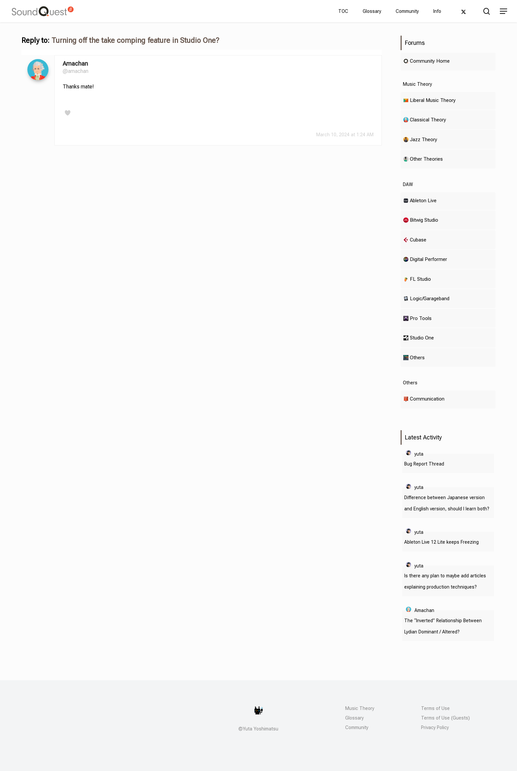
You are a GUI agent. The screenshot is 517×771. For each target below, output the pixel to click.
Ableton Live (423, 200)
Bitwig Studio (424, 220)
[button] (504, 11)
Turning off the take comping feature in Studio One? (135, 40)
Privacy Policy (435, 727)
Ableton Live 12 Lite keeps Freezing (441, 542)
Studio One (422, 338)
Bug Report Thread (424, 464)
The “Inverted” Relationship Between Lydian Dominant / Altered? (443, 626)
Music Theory (359, 708)
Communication (427, 399)
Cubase (418, 240)
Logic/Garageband (429, 298)
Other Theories (426, 159)
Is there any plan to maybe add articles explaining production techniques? (445, 581)
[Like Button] (68, 113)
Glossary (354, 718)
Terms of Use (435, 708)
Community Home (430, 61)
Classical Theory (428, 119)
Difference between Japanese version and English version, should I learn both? (446, 503)
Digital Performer (428, 259)
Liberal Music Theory (433, 100)
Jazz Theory (423, 139)
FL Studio (420, 279)
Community (356, 727)
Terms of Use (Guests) (445, 718)
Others (417, 357)
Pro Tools (421, 318)
